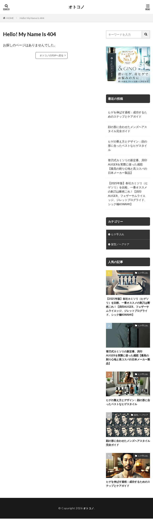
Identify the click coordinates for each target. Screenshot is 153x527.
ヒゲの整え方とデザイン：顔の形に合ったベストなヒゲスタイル (127, 145)
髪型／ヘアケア (121, 245)
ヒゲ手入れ (118, 234)
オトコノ (76, 7)
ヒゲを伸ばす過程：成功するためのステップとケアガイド (127, 114)
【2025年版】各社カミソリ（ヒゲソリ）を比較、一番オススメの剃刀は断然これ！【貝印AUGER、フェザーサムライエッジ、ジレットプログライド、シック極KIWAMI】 (128, 193)
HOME (10, 18)
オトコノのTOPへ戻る (51, 55)
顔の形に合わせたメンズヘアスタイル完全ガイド (127, 129)
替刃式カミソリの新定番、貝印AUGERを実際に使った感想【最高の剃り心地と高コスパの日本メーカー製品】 (127, 166)
